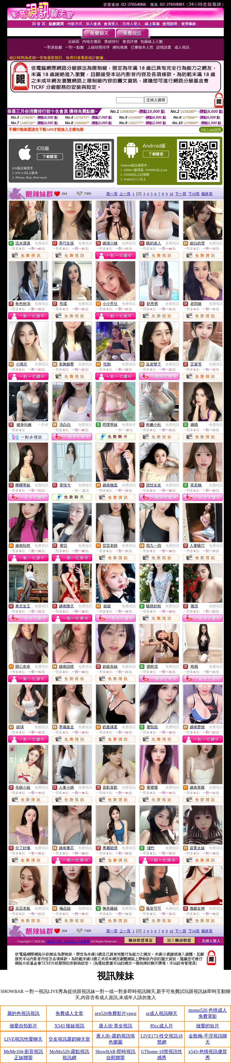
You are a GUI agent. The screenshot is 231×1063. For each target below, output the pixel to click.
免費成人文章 (69, 1013)
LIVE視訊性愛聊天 (23, 1039)
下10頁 (194, 194)
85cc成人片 (161, 1025)
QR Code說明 (211, 130)
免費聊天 (129, 425)
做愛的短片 (207, 1025)
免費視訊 (42, 243)
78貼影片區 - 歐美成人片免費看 (68, 941)
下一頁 (180, 194)
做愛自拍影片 (23, 1025)
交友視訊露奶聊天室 (69, 1039)
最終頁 (207, 194)
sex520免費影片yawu (115, 1013)
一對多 (43, 425)
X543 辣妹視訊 (70, 1025)
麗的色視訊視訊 (23, 1013)
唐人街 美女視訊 (115, 1025)
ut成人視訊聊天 (161, 1013)
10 (171, 194)
